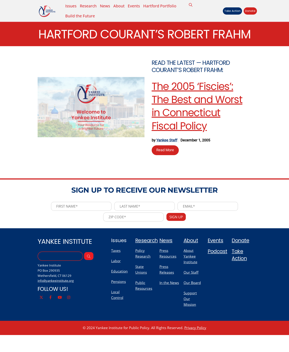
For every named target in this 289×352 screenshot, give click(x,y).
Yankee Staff (166, 154)
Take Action (231, 11)
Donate (249, 11)
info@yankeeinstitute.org (57, 296)
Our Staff (191, 288)
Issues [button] (71, 6)
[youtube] (59, 313)
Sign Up (177, 231)
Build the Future (81, 16)
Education (119, 287)
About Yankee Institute (191, 271)
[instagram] (69, 313)
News (107, 6)
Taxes (116, 265)
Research (147, 255)
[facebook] (50, 313)
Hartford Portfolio (164, 6)
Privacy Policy (196, 344)
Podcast (218, 266)
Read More (165, 163)
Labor (116, 276)
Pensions (119, 297)
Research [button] (90, 6)
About (122, 6)
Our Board (192, 298)
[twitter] (41, 313)
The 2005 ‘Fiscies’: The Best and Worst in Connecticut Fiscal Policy (197, 119)
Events (137, 6)
